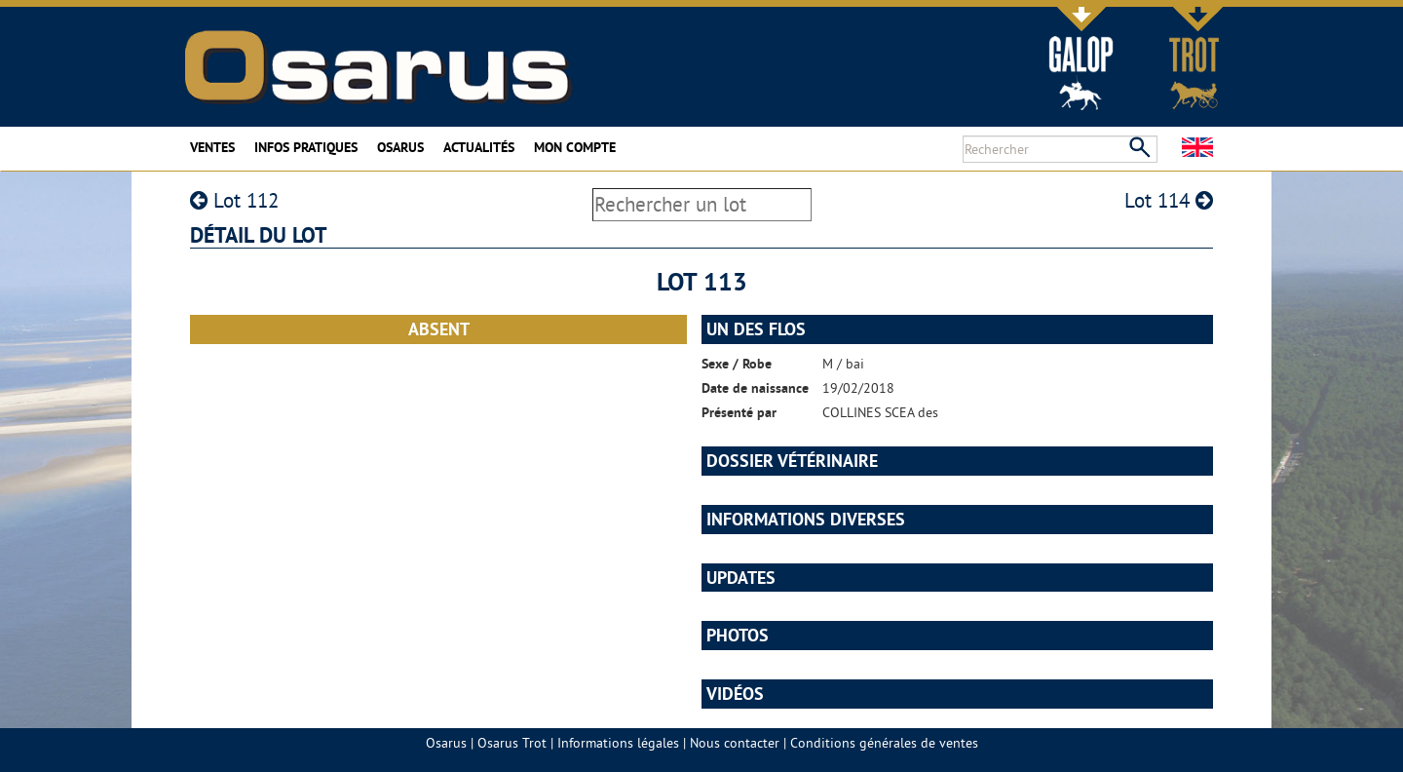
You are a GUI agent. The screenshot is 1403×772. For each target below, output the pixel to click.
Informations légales (618, 743)
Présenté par (739, 412)
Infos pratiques (306, 147)
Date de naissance (755, 388)
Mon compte (575, 147)
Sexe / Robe (737, 363)
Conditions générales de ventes (884, 743)
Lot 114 (1168, 200)
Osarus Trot (512, 743)
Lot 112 (234, 200)
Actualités (478, 147)
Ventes (212, 147)
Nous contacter (734, 743)
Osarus (400, 147)
